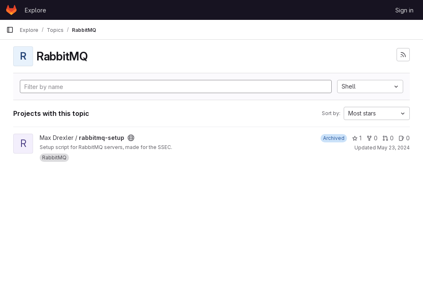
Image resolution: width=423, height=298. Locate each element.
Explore (35, 10)
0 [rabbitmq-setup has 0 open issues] (404, 138)
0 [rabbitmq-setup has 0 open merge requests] (388, 138)
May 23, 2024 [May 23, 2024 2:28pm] (393, 147)
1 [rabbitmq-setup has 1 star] (356, 138)
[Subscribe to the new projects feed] (403, 54)
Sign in (404, 10)
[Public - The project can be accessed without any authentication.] (131, 138)
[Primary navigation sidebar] (10, 29)
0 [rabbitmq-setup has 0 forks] (372, 138)
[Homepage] (11, 10)
